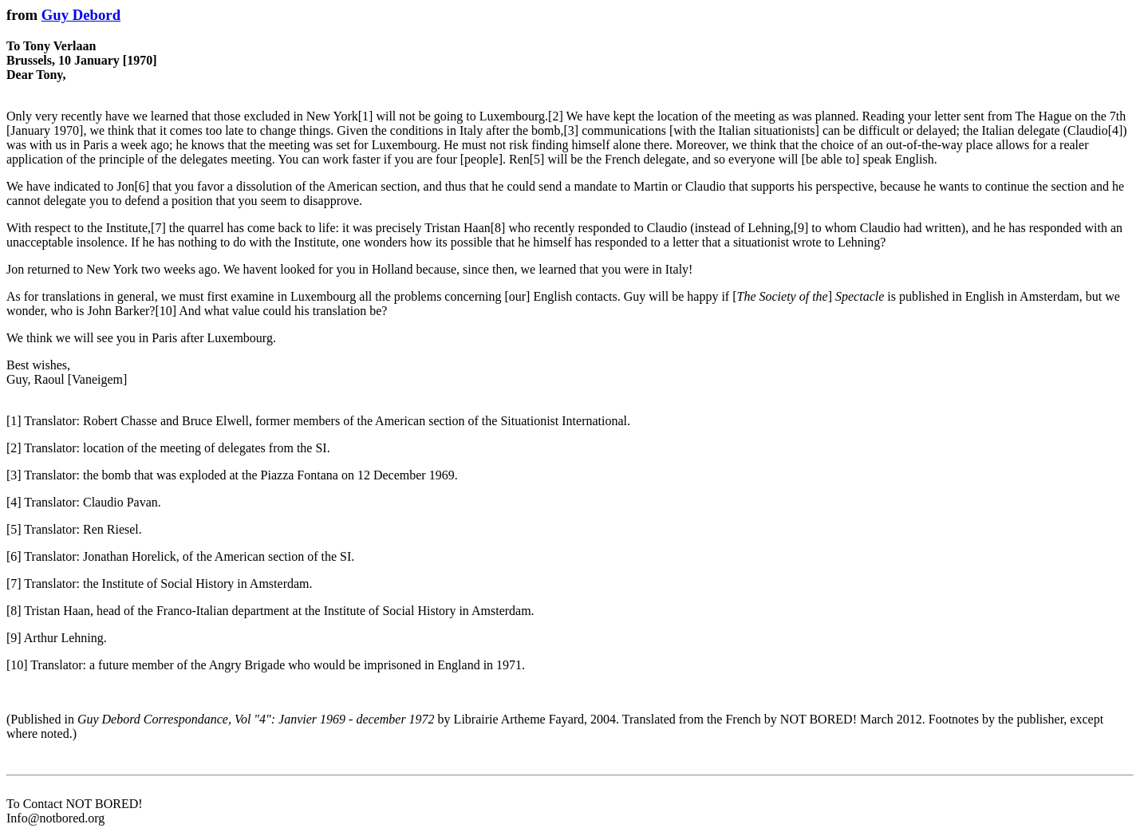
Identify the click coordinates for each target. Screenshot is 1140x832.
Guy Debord (80, 14)
